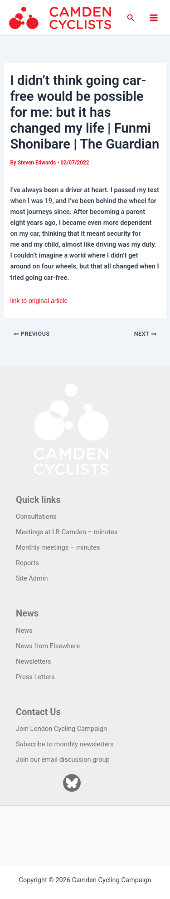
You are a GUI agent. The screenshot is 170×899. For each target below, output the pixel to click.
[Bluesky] (72, 783)
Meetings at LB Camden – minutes (66, 532)
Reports (27, 563)
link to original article (39, 300)
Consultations (36, 516)
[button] (131, 18)
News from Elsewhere (48, 646)
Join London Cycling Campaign (61, 729)
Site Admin (32, 578)
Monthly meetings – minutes (58, 547)
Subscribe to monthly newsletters (65, 744)
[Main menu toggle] (153, 17)
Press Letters (35, 677)
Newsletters (33, 661)
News (24, 630)
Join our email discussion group (63, 759)
